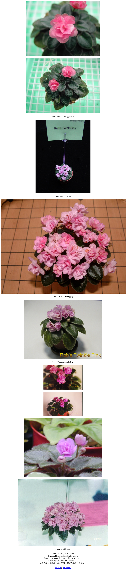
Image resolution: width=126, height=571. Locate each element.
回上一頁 (67, 568)
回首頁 (58, 568)
